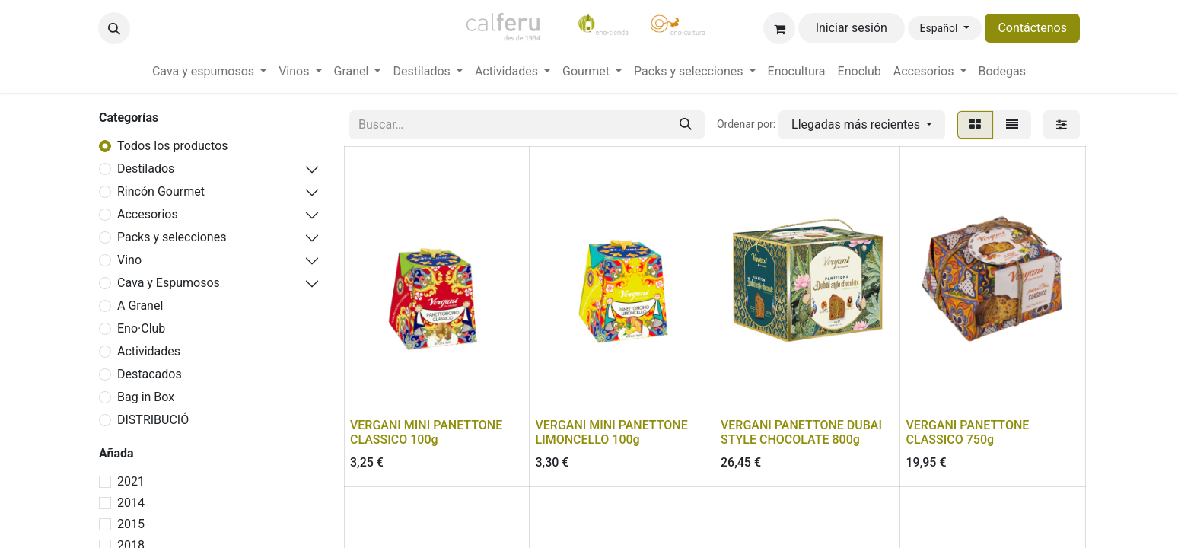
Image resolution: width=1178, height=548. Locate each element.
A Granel (140, 305)
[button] (114, 28)
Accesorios (147, 214)
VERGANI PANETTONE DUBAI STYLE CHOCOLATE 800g (801, 432)
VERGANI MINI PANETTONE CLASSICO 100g (426, 432)
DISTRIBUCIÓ (153, 420)
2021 (131, 481)
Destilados (145, 168)
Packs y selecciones (171, 237)
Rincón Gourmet (161, 191)
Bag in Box (145, 397)
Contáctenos (1032, 28)
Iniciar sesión (851, 28)
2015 (131, 524)
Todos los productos (172, 146)
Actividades (148, 351)
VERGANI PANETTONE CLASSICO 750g (968, 432)
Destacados (149, 374)
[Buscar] (686, 124)
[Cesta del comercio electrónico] (779, 28)
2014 (131, 502)
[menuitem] (209, 71)
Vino (129, 260)
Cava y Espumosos (168, 283)
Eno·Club (141, 328)
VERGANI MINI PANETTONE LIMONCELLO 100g (612, 432)
